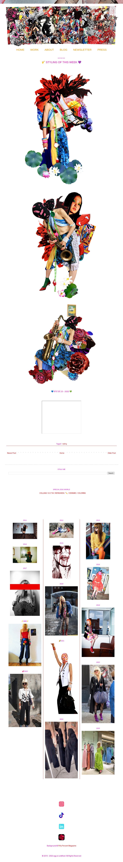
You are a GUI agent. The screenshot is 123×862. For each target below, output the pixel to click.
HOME (20, 49)
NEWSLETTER (82, 49)
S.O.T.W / (51, 493)
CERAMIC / (73, 493)
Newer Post (11, 453)
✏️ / (67, 493)
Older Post (112, 453)
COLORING (82, 493)
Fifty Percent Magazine (67, 846)
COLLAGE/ (43, 493)
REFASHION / (60, 493)
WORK (34, 49)
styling (64, 444)
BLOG (63, 49)
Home (62, 453)
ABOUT (49, 49)
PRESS (102, 49)
